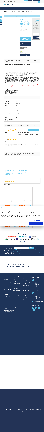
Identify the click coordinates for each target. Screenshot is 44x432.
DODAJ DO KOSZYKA (37, 37)
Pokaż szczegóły (37, 220)
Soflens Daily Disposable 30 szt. (26, 333)
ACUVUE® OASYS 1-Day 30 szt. (26, 313)
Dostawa (14, 318)
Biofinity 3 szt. (25, 331)
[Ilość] (36, 34)
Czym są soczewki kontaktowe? (7, 312)
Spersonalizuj (22, 223)
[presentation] (22, 285)
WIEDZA (14, 1)
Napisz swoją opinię (33, 130)
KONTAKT (8, 1)
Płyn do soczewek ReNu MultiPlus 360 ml (26, 234)
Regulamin (15, 314)
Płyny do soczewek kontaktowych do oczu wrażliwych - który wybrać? (14, 179)
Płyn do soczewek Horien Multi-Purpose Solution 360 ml (25, 255)
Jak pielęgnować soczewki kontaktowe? (7, 330)
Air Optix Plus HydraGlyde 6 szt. (26, 328)
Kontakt (14, 327)
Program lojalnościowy (15, 321)
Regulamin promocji (16, 316)
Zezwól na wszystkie (36, 223)
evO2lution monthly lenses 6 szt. (26, 316)
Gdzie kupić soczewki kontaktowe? (7, 327)
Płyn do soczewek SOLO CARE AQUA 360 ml (11, 255)
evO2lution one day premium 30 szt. (26, 320)
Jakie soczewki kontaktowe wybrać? (7, 315)
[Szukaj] (33, 2)
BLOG (14, 311)
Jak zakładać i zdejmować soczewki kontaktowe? (7, 320)
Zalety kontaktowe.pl (17, 323)
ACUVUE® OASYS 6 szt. (26, 325)
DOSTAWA (11, 1)
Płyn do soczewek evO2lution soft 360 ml (11, 234)
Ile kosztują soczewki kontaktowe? (7, 324)
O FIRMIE (5, 1)
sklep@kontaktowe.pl (39, 335)
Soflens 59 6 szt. (25, 322)
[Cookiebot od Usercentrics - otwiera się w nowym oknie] (38, 207)
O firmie (14, 313)
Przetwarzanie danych (17, 325)
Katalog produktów (16, 329)
